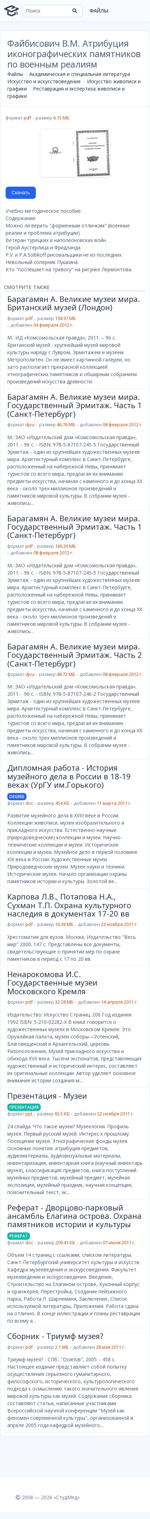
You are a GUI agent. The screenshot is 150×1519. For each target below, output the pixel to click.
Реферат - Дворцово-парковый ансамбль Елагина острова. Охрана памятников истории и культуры (74, 1216)
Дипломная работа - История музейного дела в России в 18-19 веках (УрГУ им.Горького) (69, 776)
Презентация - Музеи (47, 1095)
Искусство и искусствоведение (44, 81)
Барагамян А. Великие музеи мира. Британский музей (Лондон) (73, 303)
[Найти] (75, 11)
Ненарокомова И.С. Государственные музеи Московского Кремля (52, 982)
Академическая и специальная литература (79, 74)
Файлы (98, 10)
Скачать (20, 192)
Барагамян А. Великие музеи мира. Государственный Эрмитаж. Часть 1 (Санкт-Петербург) (74, 405)
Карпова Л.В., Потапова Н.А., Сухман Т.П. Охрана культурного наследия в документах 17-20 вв (69, 905)
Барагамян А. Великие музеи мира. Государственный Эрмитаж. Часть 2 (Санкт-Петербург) (74, 655)
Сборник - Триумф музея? (55, 1336)
